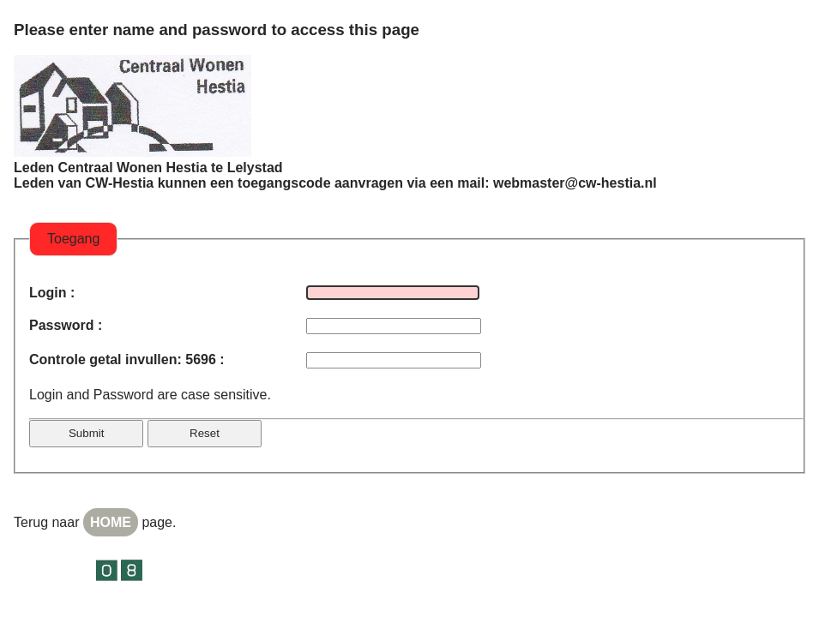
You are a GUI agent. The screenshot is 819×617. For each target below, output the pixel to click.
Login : (52, 292)
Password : (65, 325)
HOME (110, 522)
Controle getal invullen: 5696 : (127, 359)
